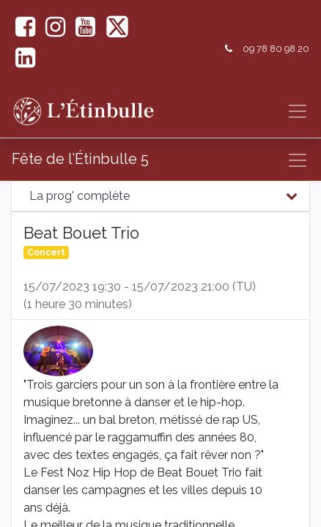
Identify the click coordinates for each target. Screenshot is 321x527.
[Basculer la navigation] (297, 160)
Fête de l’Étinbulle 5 (80, 159)
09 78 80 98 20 (276, 48)
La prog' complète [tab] (79, 196)
